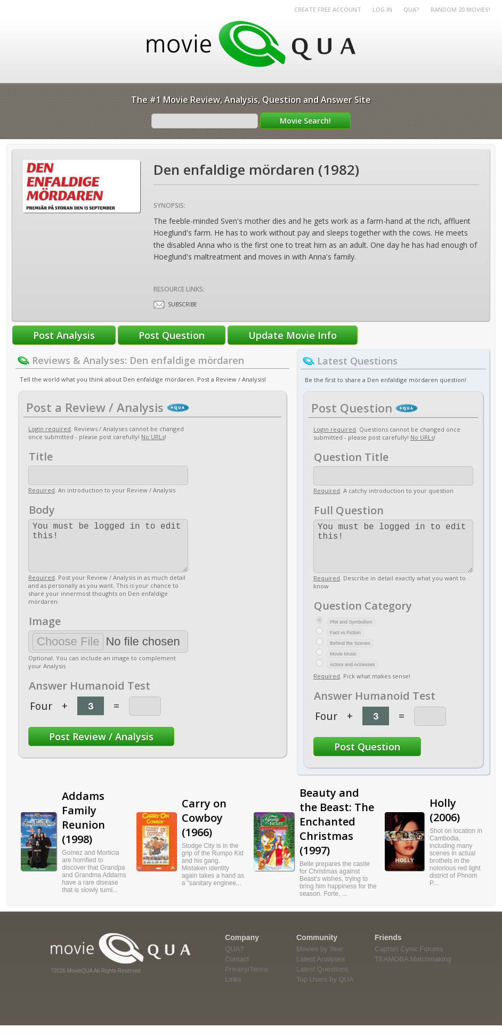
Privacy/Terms (247, 980)
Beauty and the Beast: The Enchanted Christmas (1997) (336, 832)
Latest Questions (322, 980)
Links (233, 990)
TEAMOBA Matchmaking (413, 970)
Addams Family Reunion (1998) (83, 828)
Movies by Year (319, 960)
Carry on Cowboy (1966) (204, 828)
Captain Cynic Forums (409, 960)
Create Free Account (327, 9)
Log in (382, 9)
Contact (237, 970)
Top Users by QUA (325, 990)
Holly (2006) (445, 820)
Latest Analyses (320, 970)
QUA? (411, 9)
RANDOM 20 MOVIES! (460, 9)
